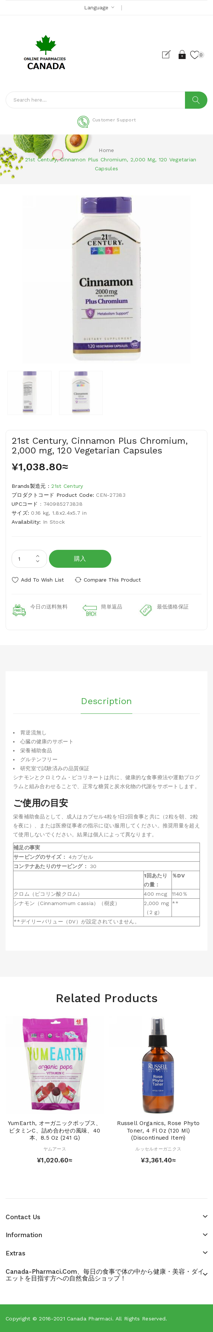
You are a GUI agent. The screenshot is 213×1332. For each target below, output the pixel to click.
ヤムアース (54, 1149)
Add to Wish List (42, 580)
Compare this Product (112, 580)
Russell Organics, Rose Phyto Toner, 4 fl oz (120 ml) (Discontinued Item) (158, 1130)
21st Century (67, 486)
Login (182, 54)
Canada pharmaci (89, 1319)
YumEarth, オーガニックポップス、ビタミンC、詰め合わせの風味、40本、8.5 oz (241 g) (55, 1130)
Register (169, 54)
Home (106, 150)
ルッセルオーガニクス (158, 1149)
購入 (80, 558)
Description (106, 701)
